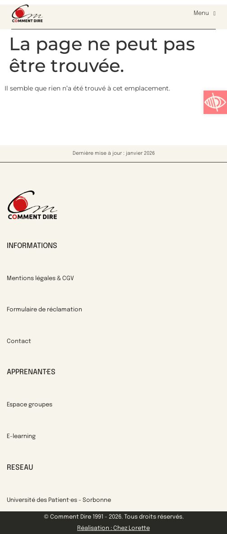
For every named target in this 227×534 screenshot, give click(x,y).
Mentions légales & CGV (40, 278)
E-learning (21, 436)
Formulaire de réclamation (44, 310)
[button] (215, 102)
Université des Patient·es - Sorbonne (59, 500)
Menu (205, 13)
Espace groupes (29, 405)
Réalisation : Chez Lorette (113, 528)
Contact (19, 341)
